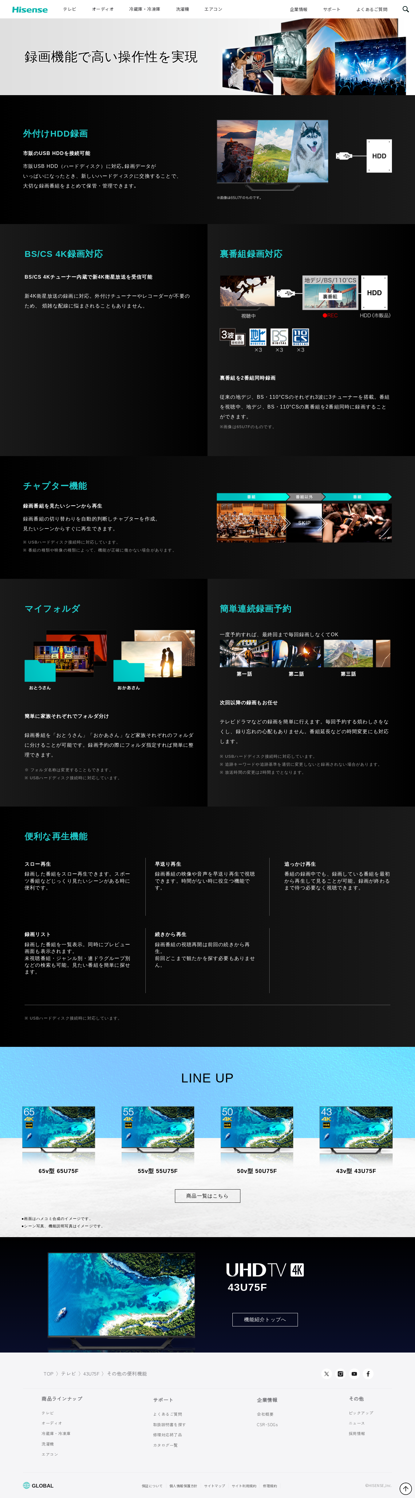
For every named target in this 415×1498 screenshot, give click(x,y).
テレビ (70, 9)
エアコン (213, 9)
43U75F (91, 1373)
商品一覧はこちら (207, 1195)
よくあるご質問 (372, 9)
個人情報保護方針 (183, 1485)
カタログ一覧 (165, 1445)
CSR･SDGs (267, 1424)
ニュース (357, 1423)
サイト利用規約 (244, 1485)
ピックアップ (361, 1412)
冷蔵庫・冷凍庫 (144, 9)
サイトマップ (214, 1485)
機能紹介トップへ (265, 1319)
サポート (332, 9)
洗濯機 (182, 9)
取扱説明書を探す (169, 1424)
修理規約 (270, 1485)
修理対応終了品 (167, 1435)
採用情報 (357, 1433)
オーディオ (103, 9)
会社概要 (265, 1414)
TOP (49, 1373)
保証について (152, 1485)
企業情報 (299, 9)
